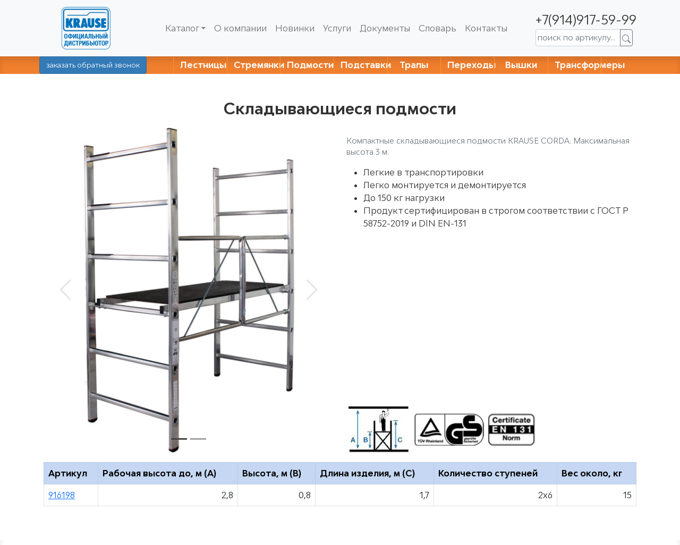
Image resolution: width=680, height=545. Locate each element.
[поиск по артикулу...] (578, 37)
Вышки (521, 65)
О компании (240, 28)
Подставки (366, 65)
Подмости (310, 65)
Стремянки (259, 65)
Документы (385, 28)
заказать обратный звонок (93, 65)
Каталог (182, 28)
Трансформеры (590, 65)
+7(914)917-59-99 (586, 19)
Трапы (414, 65)
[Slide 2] (198, 439)
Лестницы (203, 65)
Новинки (294, 28)
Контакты (486, 28)
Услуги (337, 28)
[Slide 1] (179, 439)
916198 (61, 495)
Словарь (437, 28)
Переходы (471, 65)
